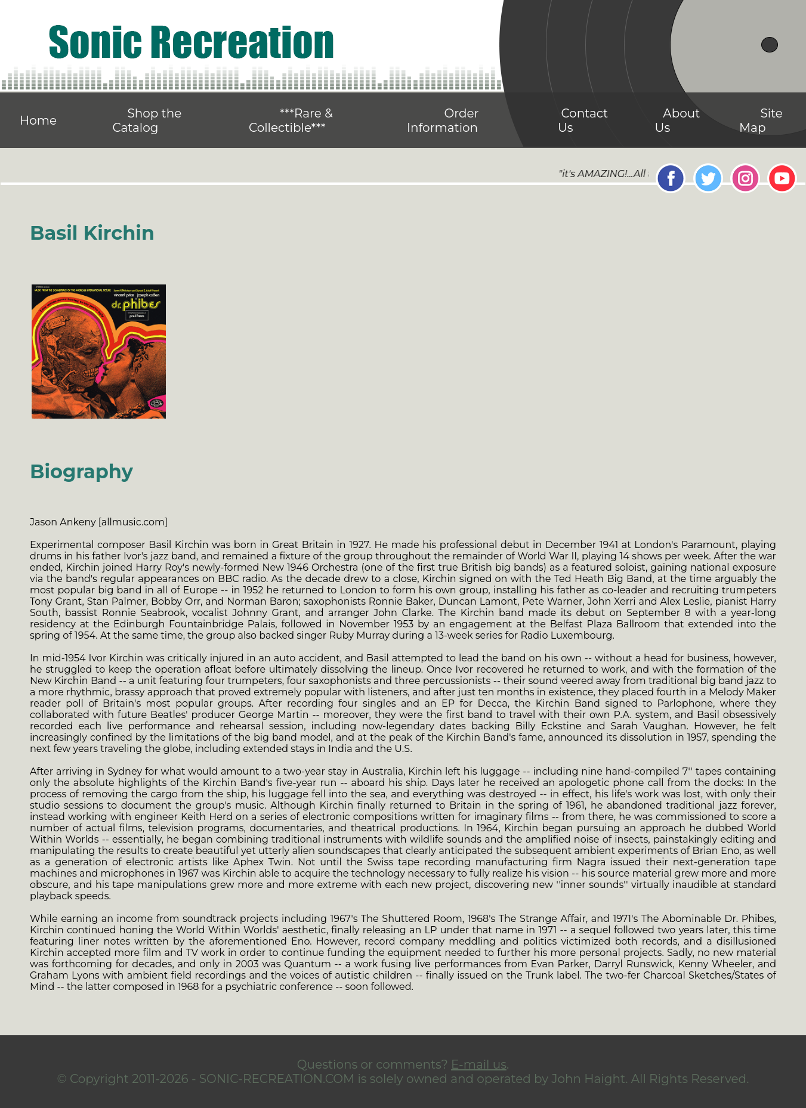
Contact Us (583, 120)
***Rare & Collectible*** (291, 120)
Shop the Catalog (146, 120)
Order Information (443, 120)
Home (38, 120)
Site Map (761, 120)
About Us (677, 120)
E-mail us (479, 1064)
